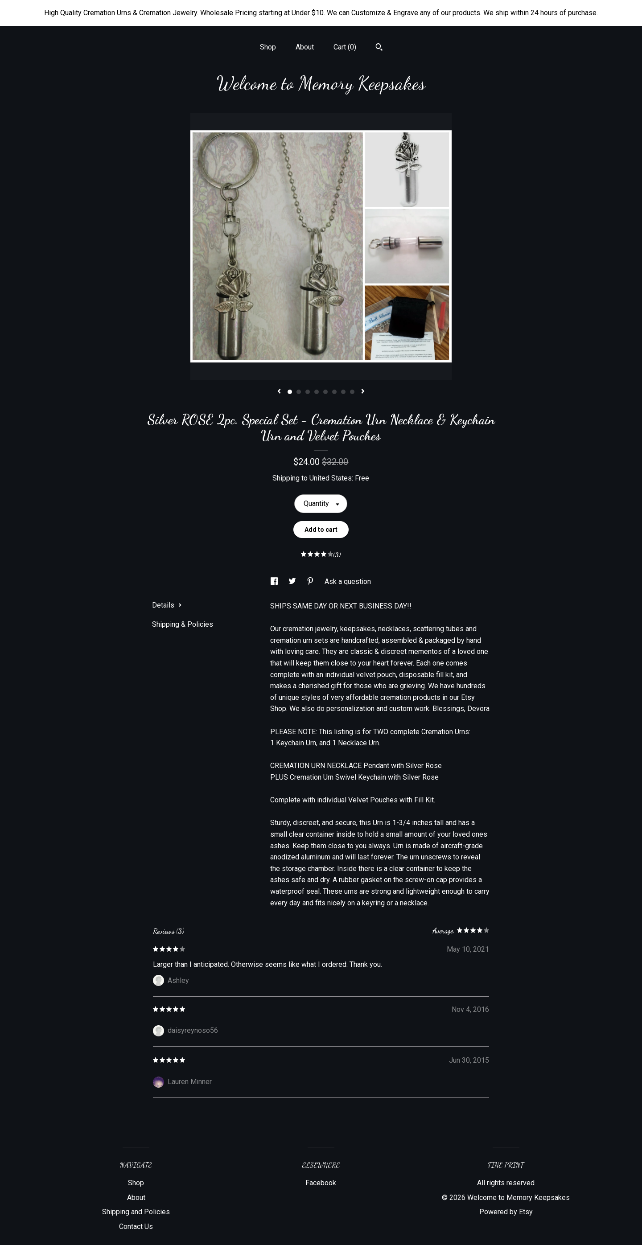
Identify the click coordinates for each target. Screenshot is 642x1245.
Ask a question (348, 581)
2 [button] (298, 392)
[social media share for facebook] (275, 581)
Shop (268, 47)
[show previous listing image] (279, 392)
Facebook (320, 1183)
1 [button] (290, 392)
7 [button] (343, 392)
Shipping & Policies (182, 624)
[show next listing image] (363, 392)
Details (167, 605)
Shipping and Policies (136, 1212)
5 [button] (325, 392)
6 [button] (334, 392)
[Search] (379, 48)
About (305, 47)
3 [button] (307, 392)
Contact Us (136, 1226)
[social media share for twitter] (293, 581)
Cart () (344, 47)
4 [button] (316, 392)
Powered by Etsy (506, 1212)
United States (330, 478)
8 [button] (352, 392)
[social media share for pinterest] (311, 581)
